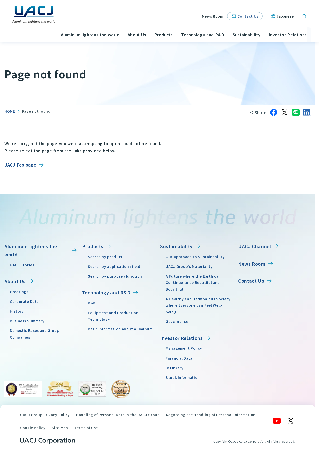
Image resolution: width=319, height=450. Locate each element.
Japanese (285, 16)
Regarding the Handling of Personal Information (211, 414)
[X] (290, 421)
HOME (9, 111)
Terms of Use (86, 427)
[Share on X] (285, 112)
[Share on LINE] (296, 112)
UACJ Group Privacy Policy (45, 414)
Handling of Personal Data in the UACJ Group (118, 414)
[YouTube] (277, 421)
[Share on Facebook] (274, 112)
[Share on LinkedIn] (307, 112)
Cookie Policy (32, 427)
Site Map (60, 427)
